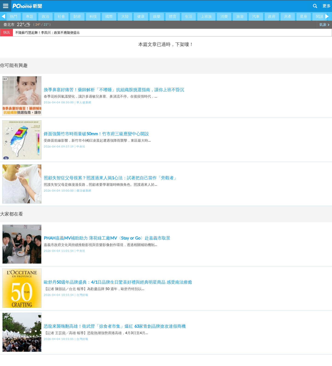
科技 (93, 16)
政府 (272, 16)
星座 (303, 16)
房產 (287, 16)
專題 (29, 16)
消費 (224, 16)
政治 (45, 16)
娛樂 (156, 16)
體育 (172, 16)
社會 (61, 16)
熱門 (13, 16)
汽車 (256, 16)
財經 (77, 16)
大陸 (125, 16)
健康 (141, 16)
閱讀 (319, 16)
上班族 (206, 16)
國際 (109, 16)
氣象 (324, 25)
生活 (188, 16)
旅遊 (240, 16)
